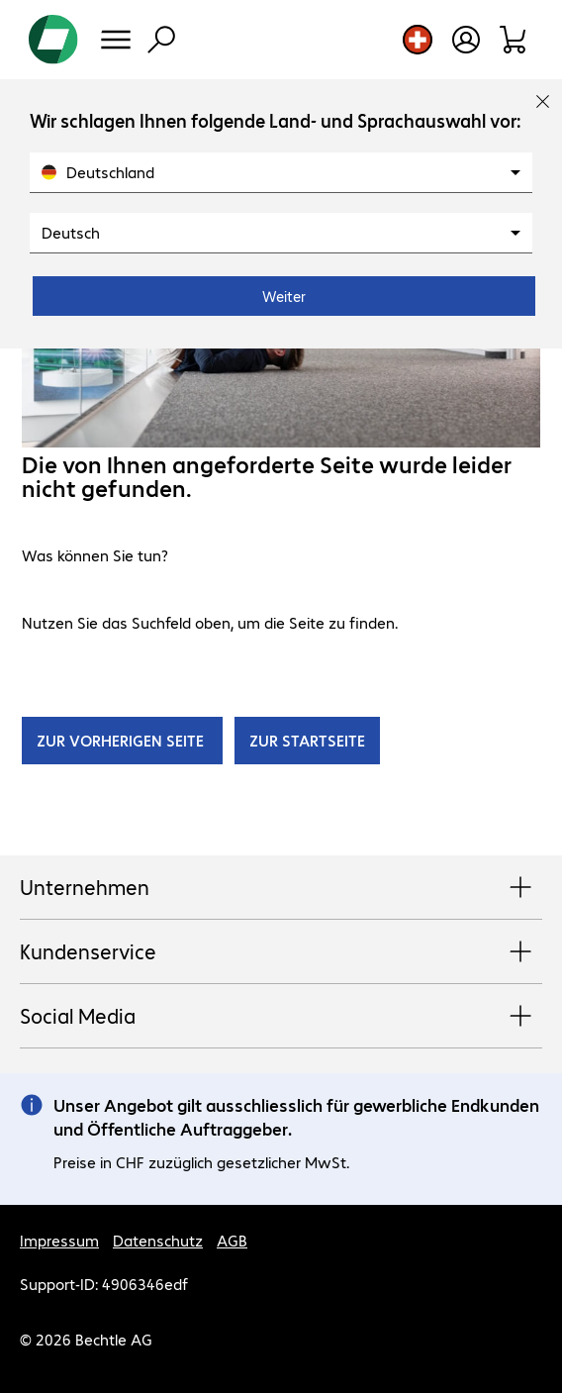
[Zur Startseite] (53, 39)
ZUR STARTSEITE (307, 740)
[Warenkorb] (514, 39)
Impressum (59, 1240)
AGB (232, 1240)
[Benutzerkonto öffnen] (466, 39)
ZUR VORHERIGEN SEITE (122, 740)
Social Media (281, 1017)
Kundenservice (281, 952)
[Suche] (161, 39)
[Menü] (116, 39)
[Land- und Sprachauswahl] (417, 39)
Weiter (284, 296)
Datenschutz (158, 1240)
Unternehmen (281, 888)
